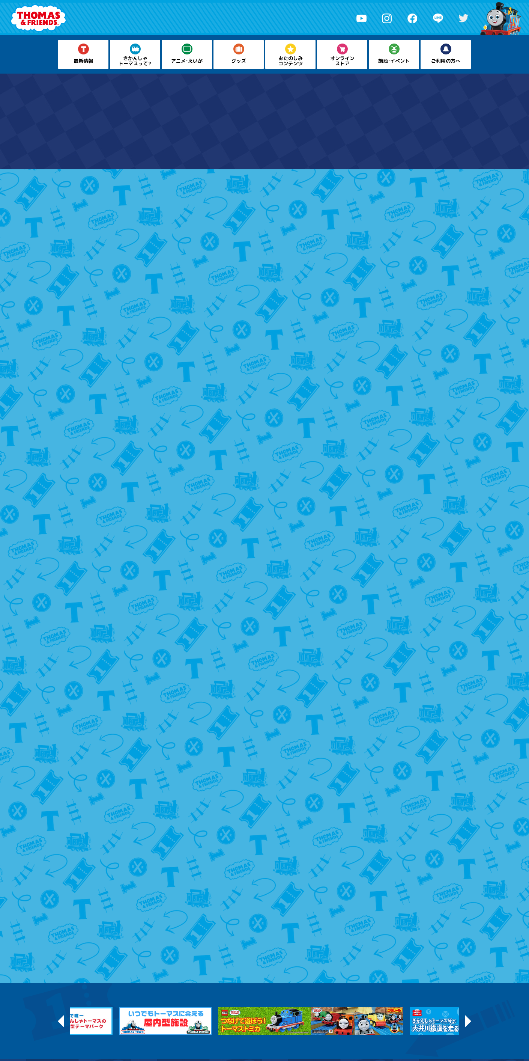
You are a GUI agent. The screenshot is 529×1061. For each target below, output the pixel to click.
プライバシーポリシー (247, 1029)
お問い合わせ (290, 1029)
